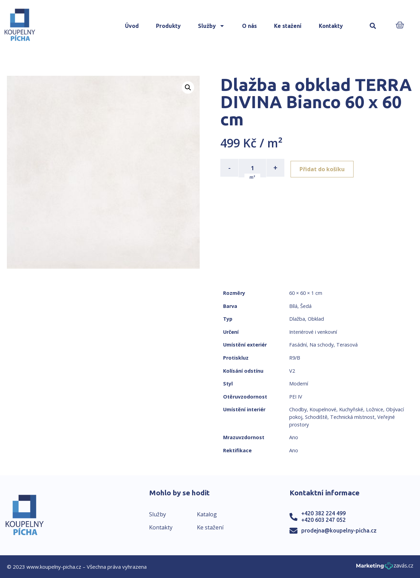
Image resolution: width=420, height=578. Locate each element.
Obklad (316, 319)
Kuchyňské (351, 409)
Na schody (321, 344)
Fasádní (298, 344)
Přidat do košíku (324, 168)
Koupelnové (322, 409)
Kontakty (331, 26)
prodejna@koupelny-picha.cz (339, 530)
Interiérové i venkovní (313, 332)
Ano (293, 437)
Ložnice (374, 409)
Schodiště (316, 417)
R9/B (294, 357)
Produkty (168, 26)
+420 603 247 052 (323, 520)
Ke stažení (288, 26)
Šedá (306, 306)
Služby (211, 26)
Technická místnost (352, 417)
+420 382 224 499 (323, 513)
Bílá (293, 306)
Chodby (298, 409)
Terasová (347, 344)
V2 (292, 371)
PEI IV (295, 396)
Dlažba (297, 319)
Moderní (298, 383)
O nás (249, 26)
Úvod (132, 26)
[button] (372, 26)
